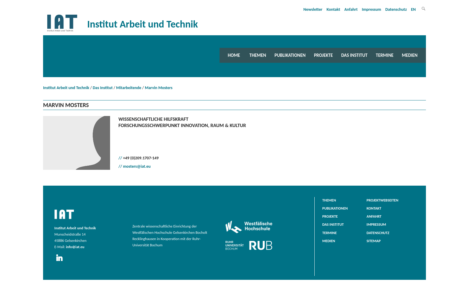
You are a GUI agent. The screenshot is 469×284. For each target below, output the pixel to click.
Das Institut (354, 55)
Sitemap (374, 241)
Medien (410, 55)
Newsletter (312, 9)
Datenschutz (396, 9)
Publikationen (290, 55)
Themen (257, 55)
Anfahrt (350, 9)
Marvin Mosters (158, 87)
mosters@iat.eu (136, 166)
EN (413, 9)
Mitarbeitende (128, 87)
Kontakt (333, 9)
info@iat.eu (75, 247)
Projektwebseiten (382, 200)
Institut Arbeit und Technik (66, 87)
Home (234, 55)
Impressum (371, 9)
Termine (385, 55)
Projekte (323, 55)
